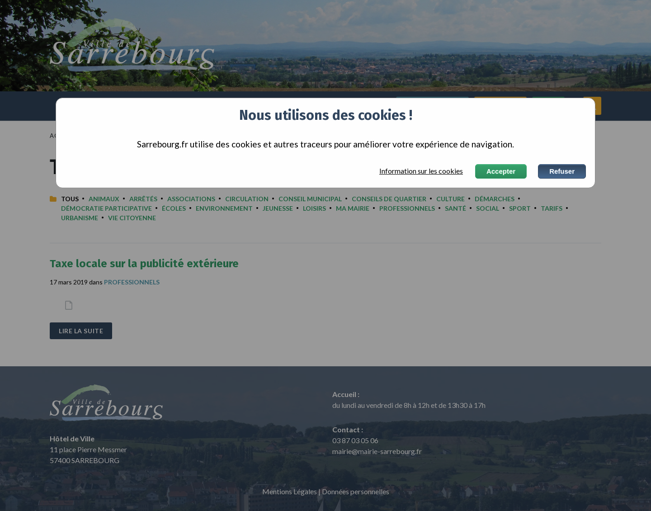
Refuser (562, 171)
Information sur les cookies (421, 171)
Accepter (500, 171)
